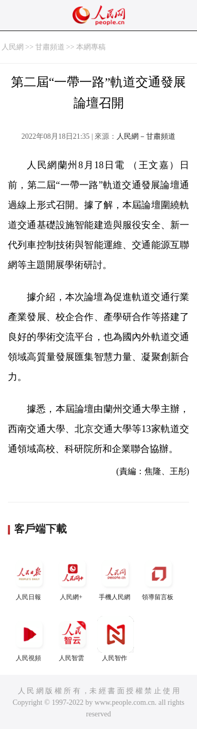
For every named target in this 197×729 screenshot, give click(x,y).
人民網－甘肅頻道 (146, 136)
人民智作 (115, 639)
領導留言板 (158, 578)
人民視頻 (29, 639)
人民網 (13, 47)
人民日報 (29, 578)
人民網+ (72, 578)
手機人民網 (115, 578)
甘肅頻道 (50, 47)
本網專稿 (91, 47)
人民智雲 (72, 639)
